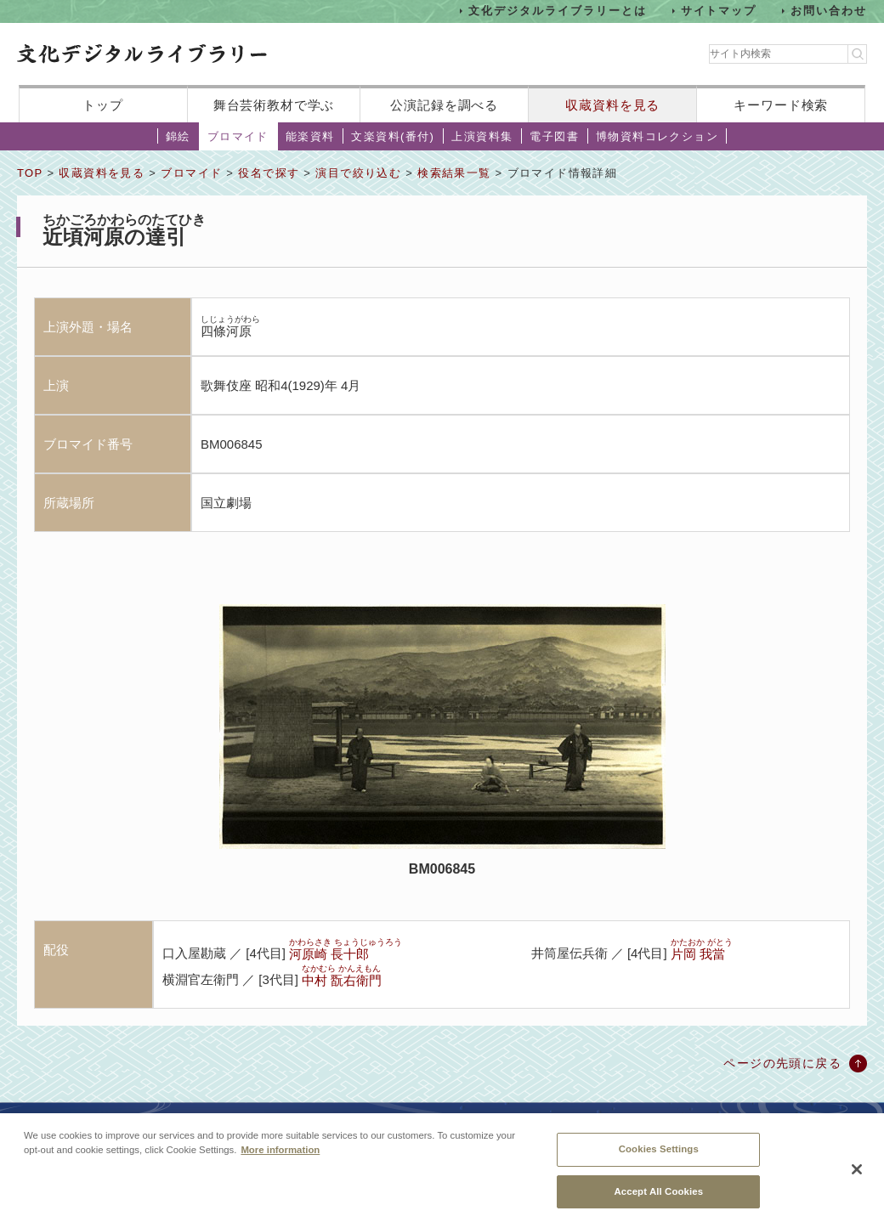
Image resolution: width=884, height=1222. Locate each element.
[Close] (857, 1177)
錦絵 (178, 136)
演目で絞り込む (358, 173)
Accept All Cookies (658, 1198)
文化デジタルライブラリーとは (557, 10)
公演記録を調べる (444, 105)
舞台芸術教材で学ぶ (274, 105)
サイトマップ (719, 10)
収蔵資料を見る (612, 105)
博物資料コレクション (657, 136)
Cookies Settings (659, 1156)
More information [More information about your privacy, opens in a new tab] (280, 1157)
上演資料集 (482, 136)
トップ (102, 105)
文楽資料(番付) (392, 136)
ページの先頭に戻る (782, 1063)
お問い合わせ (828, 10)
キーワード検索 (781, 105)
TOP (29, 173)
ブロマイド (238, 136)
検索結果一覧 (453, 173)
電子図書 (554, 136)
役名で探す (268, 173)
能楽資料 (310, 136)
